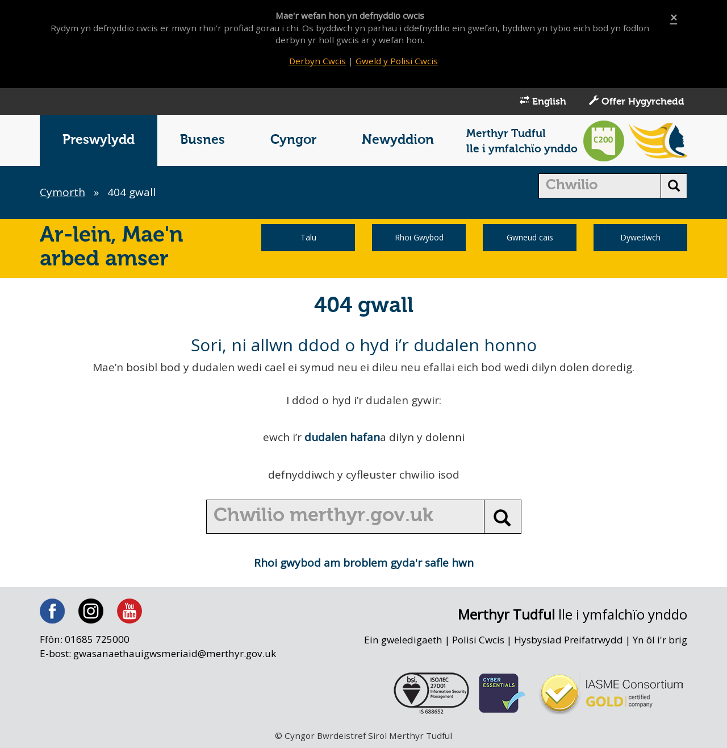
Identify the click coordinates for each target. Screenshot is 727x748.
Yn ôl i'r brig (660, 639)
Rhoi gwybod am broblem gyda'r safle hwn (364, 562)
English (543, 101)
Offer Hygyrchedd (636, 101)
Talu (308, 237)
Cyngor (293, 140)
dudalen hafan (342, 437)
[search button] (674, 185)
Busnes (202, 140)
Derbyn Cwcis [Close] (317, 61)
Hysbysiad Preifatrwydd (568, 639)
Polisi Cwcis (478, 639)
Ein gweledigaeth (403, 639)
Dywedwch (640, 237)
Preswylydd (98, 140)
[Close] (673, 18)
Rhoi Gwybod (419, 237)
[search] (600, 185)
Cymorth (62, 192)
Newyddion (398, 140)
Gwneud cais (530, 237)
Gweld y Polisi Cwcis (397, 61)
